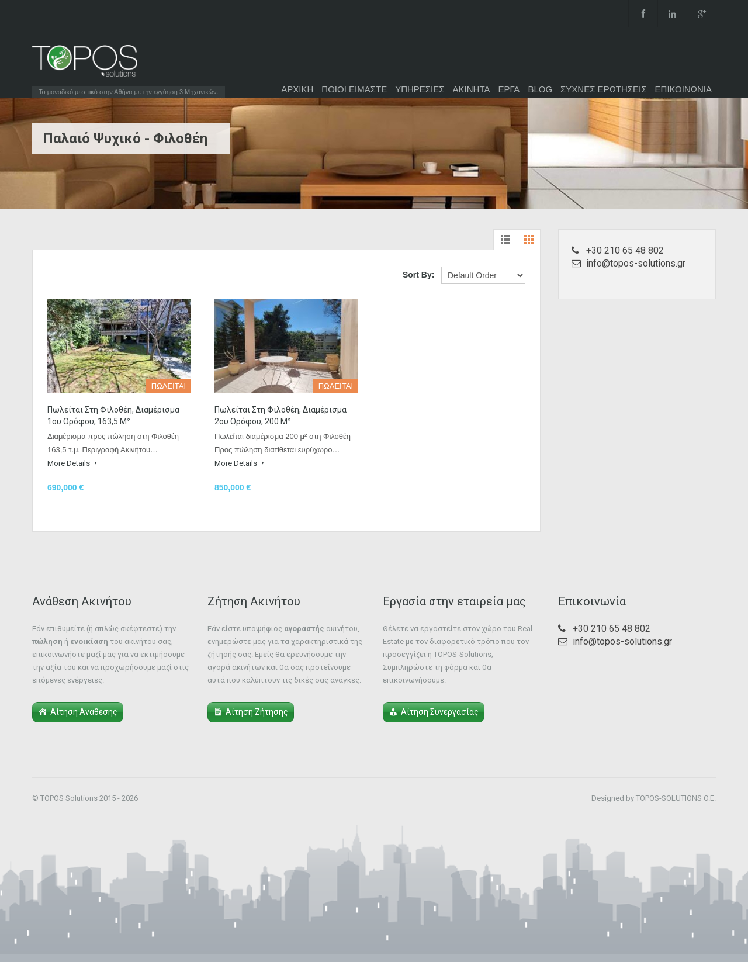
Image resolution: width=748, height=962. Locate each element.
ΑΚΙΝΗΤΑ (471, 89)
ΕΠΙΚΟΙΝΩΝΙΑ (683, 89)
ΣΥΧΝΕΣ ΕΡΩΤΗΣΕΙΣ (603, 89)
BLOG (540, 89)
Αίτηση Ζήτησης (257, 712)
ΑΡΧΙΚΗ (297, 89)
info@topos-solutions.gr (635, 263)
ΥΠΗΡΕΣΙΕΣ (419, 89)
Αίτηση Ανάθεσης (83, 712)
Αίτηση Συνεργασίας (440, 712)
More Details (72, 463)
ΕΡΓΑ (509, 89)
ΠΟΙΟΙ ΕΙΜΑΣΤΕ (354, 89)
